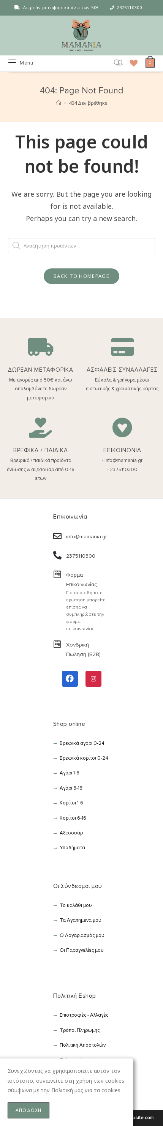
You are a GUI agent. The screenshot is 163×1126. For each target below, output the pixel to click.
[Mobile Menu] (21, 63)
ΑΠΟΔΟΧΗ (28, 1110)
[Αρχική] (58, 102)
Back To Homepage (81, 276)
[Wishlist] (131, 63)
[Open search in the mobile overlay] (111, 63)
